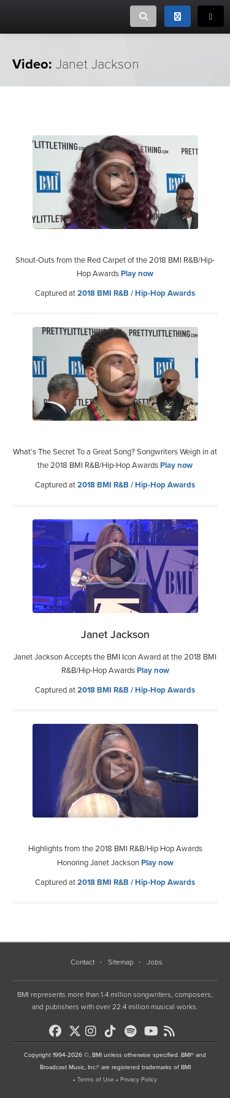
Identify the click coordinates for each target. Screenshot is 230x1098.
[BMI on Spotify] (133, 1031)
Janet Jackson (115, 634)
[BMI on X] (76, 1028)
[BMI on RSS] (172, 1031)
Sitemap (121, 962)
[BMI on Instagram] (93, 1031)
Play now (137, 274)
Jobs (155, 962)
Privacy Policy (138, 1079)
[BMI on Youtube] (152, 1031)
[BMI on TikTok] (113, 1031)
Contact (82, 962)
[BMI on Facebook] (57, 1031)
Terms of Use (95, 1079)
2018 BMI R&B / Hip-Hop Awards (136, 293)
